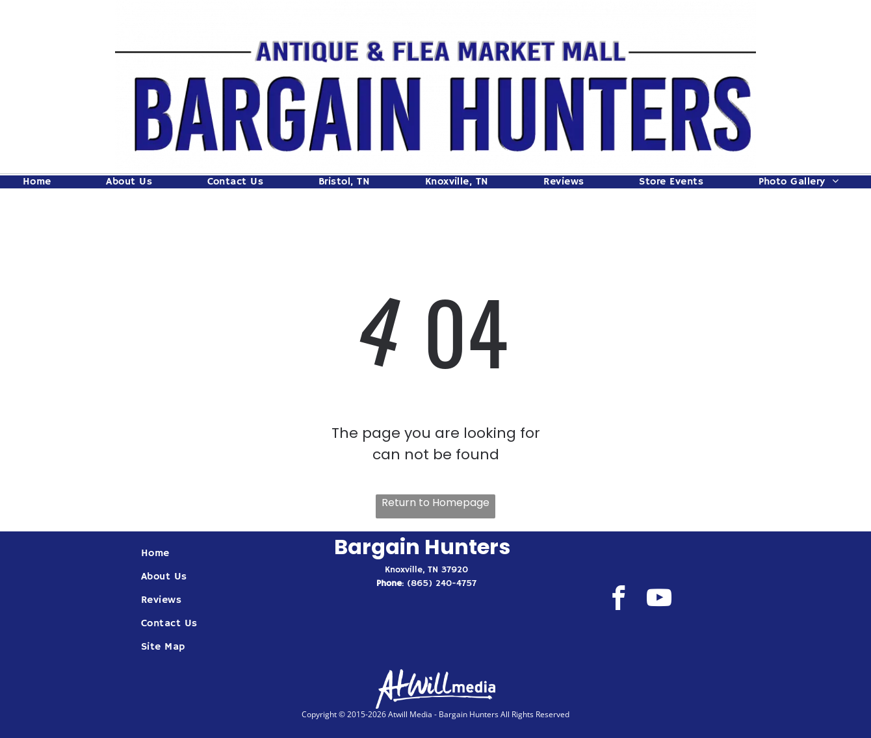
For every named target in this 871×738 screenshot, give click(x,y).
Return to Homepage (435, 502)
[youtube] (658, 600)
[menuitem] (42, 181)
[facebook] (618, 600)
